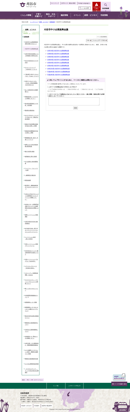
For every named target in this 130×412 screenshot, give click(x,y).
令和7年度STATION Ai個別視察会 (31, 222)
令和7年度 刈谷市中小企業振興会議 (58, 50)
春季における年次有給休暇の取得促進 (31, 145)
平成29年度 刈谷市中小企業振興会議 (58, 74)
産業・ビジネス (43, 22)
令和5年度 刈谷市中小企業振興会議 (58, 56)
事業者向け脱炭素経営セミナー (31, 323)
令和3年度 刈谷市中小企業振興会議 (58, 62)
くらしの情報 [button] (25, 15)
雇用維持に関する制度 (31, 156)
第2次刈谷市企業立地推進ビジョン (32, 316)
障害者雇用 (28, 180)
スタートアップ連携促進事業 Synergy (31, 274)
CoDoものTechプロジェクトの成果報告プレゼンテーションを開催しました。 (32, 196)
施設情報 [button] (64, 15)
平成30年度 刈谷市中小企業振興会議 (58, 71)
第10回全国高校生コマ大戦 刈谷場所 (31, 104)
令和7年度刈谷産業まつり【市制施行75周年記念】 (32, 54)
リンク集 (55, 385)
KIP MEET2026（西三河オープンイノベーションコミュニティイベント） (31, 230)
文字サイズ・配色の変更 (68, 3)
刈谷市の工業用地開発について (31, 330)
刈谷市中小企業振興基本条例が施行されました (31, 43)
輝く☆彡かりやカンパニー (31, 289)
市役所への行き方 (26, 405)
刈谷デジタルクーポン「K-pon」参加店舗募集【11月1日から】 (31, 83)
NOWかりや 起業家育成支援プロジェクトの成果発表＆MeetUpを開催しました (31, 207)
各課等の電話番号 (47, 405)
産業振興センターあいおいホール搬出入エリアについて (31, 309)
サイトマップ (55, 3)
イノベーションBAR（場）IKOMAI (30, 238)
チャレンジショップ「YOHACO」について (31, 68)
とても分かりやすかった (57, 89)
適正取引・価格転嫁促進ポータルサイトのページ (31, 187)
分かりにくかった (87, 89)
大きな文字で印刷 (99, 40)
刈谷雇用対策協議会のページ (31, 296)
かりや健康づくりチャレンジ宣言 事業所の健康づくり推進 (31, 352)
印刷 (88, 40)
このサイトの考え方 (74, 385)
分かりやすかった (73, 89)
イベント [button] (77, 15)
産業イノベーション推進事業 (31, 215)
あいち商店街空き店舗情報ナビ (31, 90)
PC (28, 380)
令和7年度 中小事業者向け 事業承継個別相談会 (32, 344)
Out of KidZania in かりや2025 (31, 61)
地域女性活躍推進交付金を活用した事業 (31, 131)
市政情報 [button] (104, 15)
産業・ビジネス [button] (90, 15)
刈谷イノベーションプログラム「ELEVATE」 (31, 260)
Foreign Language (83, 3)
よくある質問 (85, 8)
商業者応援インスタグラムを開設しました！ (31, 97)
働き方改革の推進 (29, 151)
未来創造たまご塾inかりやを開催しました (31, 337)
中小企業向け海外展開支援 (31, 162)
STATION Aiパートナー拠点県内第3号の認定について (32, 252)
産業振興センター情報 (31, 302)
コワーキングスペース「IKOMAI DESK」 (31, 267)
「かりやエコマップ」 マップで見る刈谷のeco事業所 (32, 370)
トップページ (34, 22)
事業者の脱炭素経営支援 (31, 358)
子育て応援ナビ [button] (38, 15)
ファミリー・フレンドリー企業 (31, 169)
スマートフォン (38, 380)
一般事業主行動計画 (30, 175)
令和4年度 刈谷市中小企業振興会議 (58, 59)
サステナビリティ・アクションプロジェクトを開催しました (31, 281)
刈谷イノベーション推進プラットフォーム (31, 245)
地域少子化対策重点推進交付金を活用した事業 (31, 125)
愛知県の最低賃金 (29, 110)
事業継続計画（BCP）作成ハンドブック (31, 138)
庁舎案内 (36, 405)
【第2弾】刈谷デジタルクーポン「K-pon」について (32, 75)
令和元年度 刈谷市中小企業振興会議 (58, 68)
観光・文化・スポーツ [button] (51, 15)
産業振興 (52, 22)
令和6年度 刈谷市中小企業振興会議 (58, 53)
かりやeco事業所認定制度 (32, 364)
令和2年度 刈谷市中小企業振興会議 (58, 65)
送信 (75, 108)
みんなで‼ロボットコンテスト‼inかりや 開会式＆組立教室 (32, 117)
